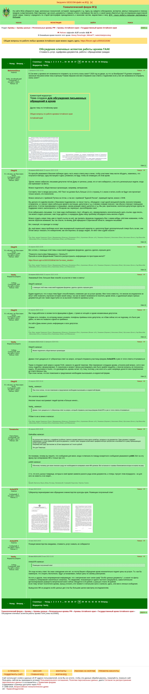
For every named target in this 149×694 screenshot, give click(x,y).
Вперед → (21, 64)
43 (96, 62)
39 (83, 62)
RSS (39, 684)
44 (99, 62)
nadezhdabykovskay (103, 35)
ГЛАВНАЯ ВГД (37, 674)
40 (86, 62)
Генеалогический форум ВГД (80, 7)
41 (89, 62)
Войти (93, 23)
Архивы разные (23, 28)
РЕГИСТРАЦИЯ (55, 23)
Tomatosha (13, 429)
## (144, 70)
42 (93, 62)
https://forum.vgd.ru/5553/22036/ (95, 41)
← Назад (11, 64)
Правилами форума (47, 682)
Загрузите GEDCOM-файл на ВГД (73, 2)
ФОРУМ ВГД (61, 674)
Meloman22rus (14, 71)
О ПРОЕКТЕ (13, 671)
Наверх (139, 70)
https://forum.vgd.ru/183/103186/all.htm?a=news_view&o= (51, 260)
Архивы (11, 28)
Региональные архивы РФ (43, 28)
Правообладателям (14, 689)
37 (75, 62)
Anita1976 (14, 489)
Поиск (130, 23)
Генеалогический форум (12, 611)
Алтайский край (36, 118)
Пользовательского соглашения (54, 680)
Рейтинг (63, 33)
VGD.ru (19, 23)
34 (65, 62)
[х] (91, 2)
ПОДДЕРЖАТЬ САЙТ (13, 674)
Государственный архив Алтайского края (99, 28)
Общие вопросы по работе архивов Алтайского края (51, 114)
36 (72, 62)
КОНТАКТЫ (61, 671)
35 (69, 62)
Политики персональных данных (83, 680)
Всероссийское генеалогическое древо (31, 687)
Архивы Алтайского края (68, 28)
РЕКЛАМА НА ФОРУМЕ (84, 671)
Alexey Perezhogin (78, 35)
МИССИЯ (37, 671)
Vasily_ (46, 65)
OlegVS (14, 171)
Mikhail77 (90, 35)
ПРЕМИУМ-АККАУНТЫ (109, 671)
